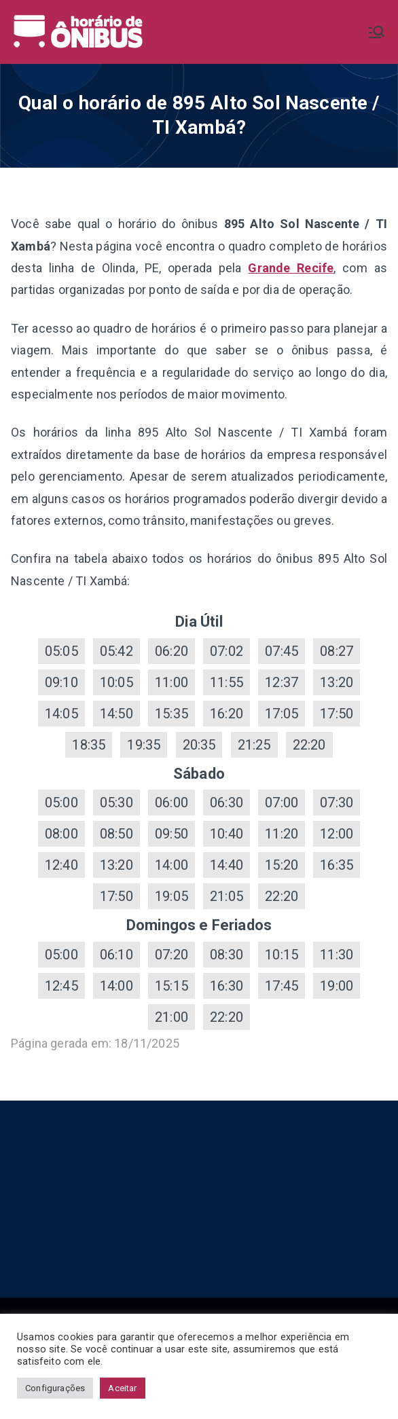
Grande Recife (290, 268)
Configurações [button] (55, 1388)
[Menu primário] (376, 31)
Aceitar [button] (122, 1388)
